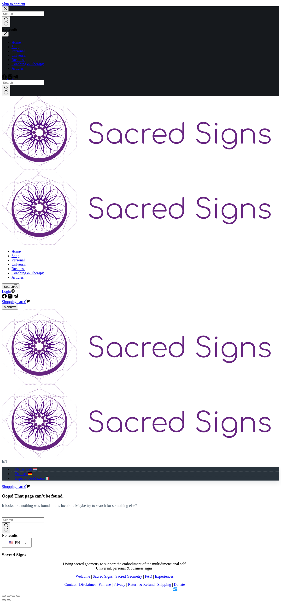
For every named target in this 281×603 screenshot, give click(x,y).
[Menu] (10, 307)
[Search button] (6, 527)
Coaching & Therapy (28, 273)
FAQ (148, 576)
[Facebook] (5, 297)
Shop (15, 256)
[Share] (13, 596)
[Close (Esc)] (18, 596)
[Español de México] (32, 478)
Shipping (164, 584)
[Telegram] (15, 297)
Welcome (83, 576)
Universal (19, 264)
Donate (179, 584)
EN (14, 543)
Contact (70, 584)
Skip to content (13, 4)
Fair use (105, 584)
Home (16, 251)
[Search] (10, 286)
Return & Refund (141, 584)
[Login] (8, 291)
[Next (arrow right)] (9, 600)
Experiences (164, 576)
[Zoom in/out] (4, 596)
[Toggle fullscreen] (9, 596)
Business (18, 269)
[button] (140, 461)
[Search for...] (23, 519)
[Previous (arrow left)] (4, 600)
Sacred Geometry (128, 576)
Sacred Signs (103, 576)
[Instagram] (10, 297)
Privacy (119, 584)
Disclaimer (87, 584)
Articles (18, 277)
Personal (18, 260)
